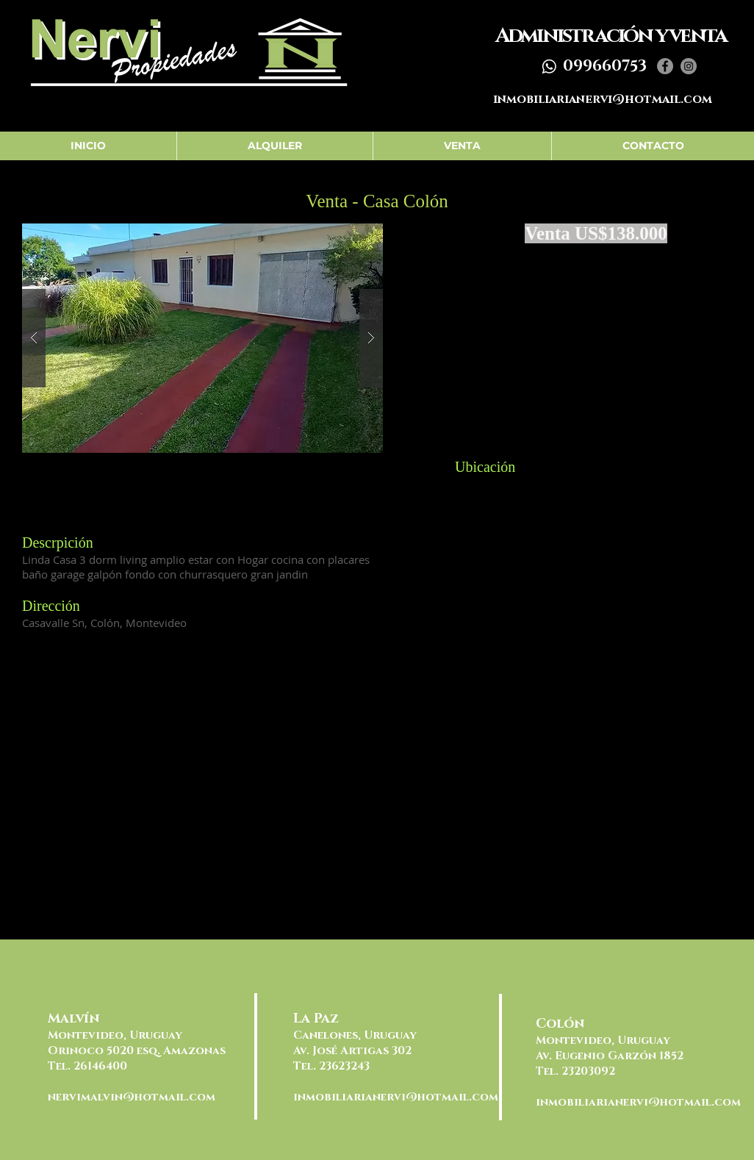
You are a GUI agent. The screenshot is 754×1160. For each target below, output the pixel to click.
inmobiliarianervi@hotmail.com (602, 99)
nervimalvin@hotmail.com (131, 1097)
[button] (202, 338)
